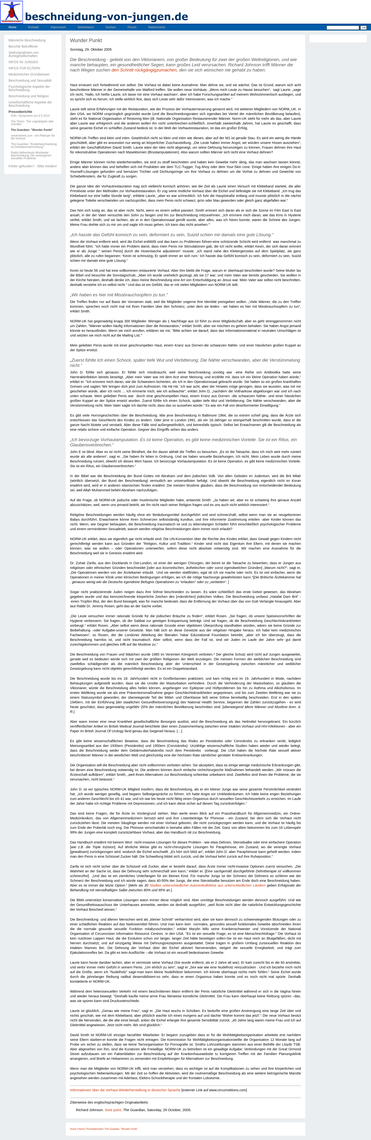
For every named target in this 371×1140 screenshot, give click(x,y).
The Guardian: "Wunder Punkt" (32, 130)
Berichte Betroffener (23, 46)
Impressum (58, 27)
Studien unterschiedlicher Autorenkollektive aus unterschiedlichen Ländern (208, 885)
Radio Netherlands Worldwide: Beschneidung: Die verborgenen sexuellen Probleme (31, 155)
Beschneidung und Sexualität (30, 80)
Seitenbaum (86, 27)
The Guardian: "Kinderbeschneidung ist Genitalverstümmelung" (34, 145)
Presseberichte (20, 111)
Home (12, 27)
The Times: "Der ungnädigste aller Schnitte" (32, 123)
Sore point (113, 1110)
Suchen (111, 27)
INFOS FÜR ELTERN (24, 68)
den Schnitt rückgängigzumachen (144, 69)
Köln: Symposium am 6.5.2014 (30, 115)
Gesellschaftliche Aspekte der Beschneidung (30, 104)
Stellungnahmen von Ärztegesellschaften (24, 54)
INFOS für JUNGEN (23, 62)
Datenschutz (156, 27)
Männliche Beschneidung (27, 40)
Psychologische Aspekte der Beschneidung (29, 88)
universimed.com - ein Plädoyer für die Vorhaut (33, 137)
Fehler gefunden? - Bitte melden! (33, 166)
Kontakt (33, 27)
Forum (132, 27)
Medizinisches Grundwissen (29, 74)
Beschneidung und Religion (29, 96)
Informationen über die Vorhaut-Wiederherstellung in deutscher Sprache (125, 1090)
